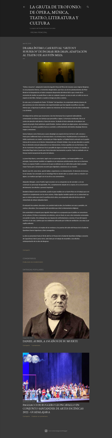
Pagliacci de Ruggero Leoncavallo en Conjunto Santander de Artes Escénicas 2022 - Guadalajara (53, 408)
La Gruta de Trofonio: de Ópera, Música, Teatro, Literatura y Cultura (55, 15)
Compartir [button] (26, 250)
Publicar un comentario (33, 262)
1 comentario (36, 345)
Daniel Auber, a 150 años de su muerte (50, 341)
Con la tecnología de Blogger (56, 430)
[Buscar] (87, 6)
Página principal (38, 32)
